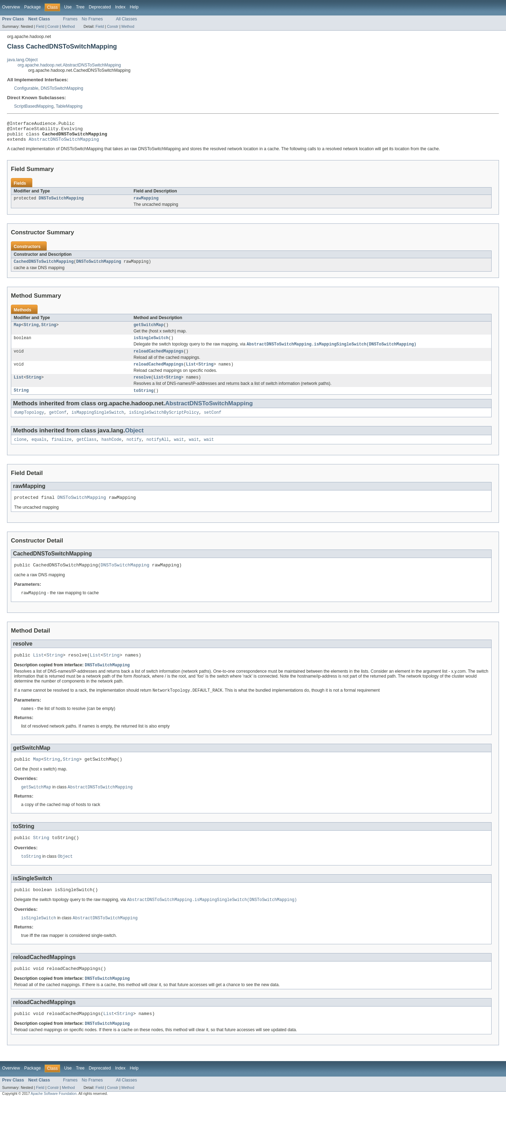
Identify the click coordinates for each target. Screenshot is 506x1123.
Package (32, 7)
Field (40, 26)
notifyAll (158, 450)
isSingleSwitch (151, 345)
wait (179, 450)
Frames (70, 19)
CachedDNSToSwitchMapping (44, 267)
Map (17, 331)
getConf (58, 423)
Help (134, 7)
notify (134, 450)
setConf (212, 423)
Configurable (26, 88)
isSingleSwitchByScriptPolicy (164, 423)
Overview (11, 7)
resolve (142, 386)
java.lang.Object (22, 59)
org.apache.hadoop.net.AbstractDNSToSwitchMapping (69, 65)
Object (134, 441)
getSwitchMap (148, 331)
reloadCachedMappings (158, 359)
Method (68, 26)
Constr (53, 26)
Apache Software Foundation (54, 1117)
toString (144, 400)
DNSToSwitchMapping (62, 88)
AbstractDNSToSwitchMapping (64, 143)
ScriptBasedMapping (33, 106)
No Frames (92, 19)
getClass (87, 450)
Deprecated (100, 7)
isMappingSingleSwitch (97, 423)
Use (68, 7)
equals (39, 450)
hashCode (112, 450)
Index (120, 7)
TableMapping (69, 106)
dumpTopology (29, 423)
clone (20, 450)
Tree (80, 7)
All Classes (126, 19)
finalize (62, 450)
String (31, 331)
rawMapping (146, 203)
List (191, 373)
